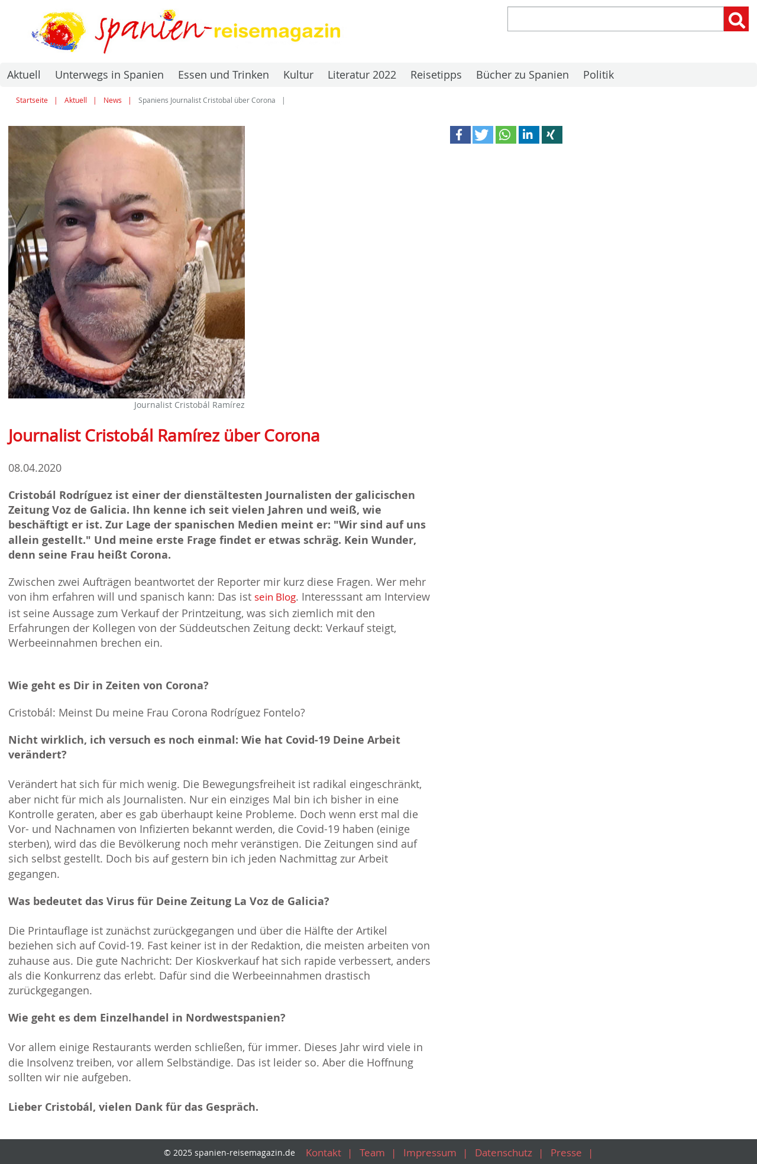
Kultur (298, 74)
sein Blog (277, 596)
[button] (460, 135)
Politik (598, 74)
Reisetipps (436, 74)
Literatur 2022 (362, 74)
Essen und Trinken (223, 74)
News (112, 100)
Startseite (32, 100)
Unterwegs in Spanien (109, 74)
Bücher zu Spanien (522, 74)
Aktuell (24, 74)
